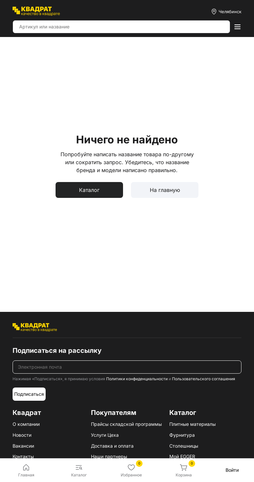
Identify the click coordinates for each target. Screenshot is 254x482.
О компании (26, 424)
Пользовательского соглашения (203, 378)
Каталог (89, 190)
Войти (232, 470)
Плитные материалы (192, 424)
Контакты (23, 456)
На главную (165, 190)
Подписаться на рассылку (57, 350)
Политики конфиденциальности (137, 378)
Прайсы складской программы (126, 424)
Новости (22, 435)
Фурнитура (182, 435)
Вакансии (23, 446)
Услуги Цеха (105, 435)
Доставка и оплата (112, 446)
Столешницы (183, 446)
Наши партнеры (109, 456)
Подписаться (29, 394)
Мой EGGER (182, 456)
